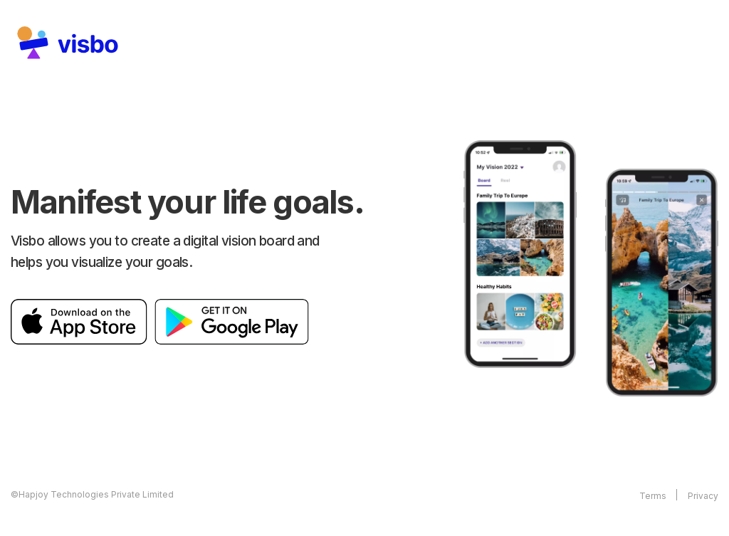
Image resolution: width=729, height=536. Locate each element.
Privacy (703, 495)
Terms (652, 495)
